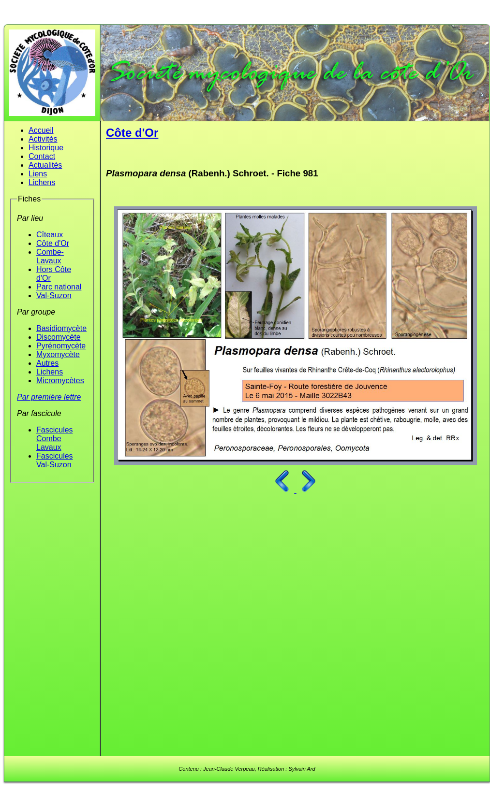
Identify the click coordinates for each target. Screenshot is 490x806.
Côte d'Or (52, 243)
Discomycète (58, 337)
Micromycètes (60, 380)
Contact (42, 156)
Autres (47, 363)
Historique (46, 148)
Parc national (58, 287)
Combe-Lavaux (50, 256)
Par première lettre (49, 397)
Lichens (42, 182)
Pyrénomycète (61, 346)
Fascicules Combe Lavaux (54, 438)
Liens (38, 174)
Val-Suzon (54, 295)
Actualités (45, 165)
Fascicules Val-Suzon (54, 460)
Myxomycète (58, 354)
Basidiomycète (61, 328)
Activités (43, 139)
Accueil (41, 130)
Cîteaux (49, 234)
